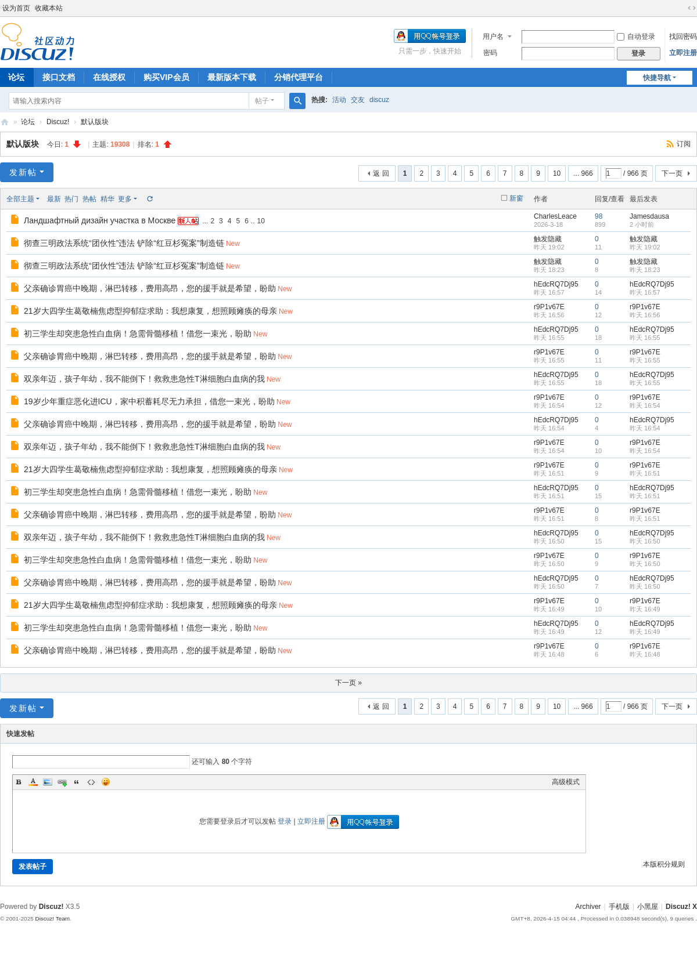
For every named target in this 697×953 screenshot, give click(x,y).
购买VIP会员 (166, 77)
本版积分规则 (664, 864)
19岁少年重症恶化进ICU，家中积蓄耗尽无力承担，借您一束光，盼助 (149, 401)
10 (557, 173)
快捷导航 (657, 78)
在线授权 (109, 77)
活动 (339, 100)
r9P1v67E (549, 307)
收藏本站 (49, 8)
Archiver (588, 907)
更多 (125, 199)
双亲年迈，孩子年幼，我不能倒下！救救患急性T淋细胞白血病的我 (144, 378)
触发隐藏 (548, 239)
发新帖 (23, 172)
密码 (490, 53)
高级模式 (566, 782)
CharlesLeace (555, 216)
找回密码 (683, 36)
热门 (71, 199)
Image (47, 782)
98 (598, 216)
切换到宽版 (692, 8)
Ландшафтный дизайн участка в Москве (99, 220)
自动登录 (636, 36)
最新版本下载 (231, 77)
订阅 (684, 144)
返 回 (381, 173)
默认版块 (95, 122)
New (233, 244)
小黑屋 (647, 907)
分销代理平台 (298, 77)
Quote (76, 782)
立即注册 (683, 53)
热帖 (89, 199)
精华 (107, 199)
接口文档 (58, 77)
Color (33, 782)
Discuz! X (681, 907)
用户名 (493, 36)
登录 (285, 821)
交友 (358, 100)
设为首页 (16, 8)
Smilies (106, 782)
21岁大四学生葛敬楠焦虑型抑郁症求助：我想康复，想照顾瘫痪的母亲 (150, 311)
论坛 (28, 122)
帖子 (262, 101)
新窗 (516, 198)
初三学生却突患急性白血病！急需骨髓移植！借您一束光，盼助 (138, 333)
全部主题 (20, 199)
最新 (54, 199)
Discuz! (57, 122)
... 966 (582, 173)
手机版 (619, 907)
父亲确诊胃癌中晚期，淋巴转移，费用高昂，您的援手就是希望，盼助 (150, 288)
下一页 (672, 173)
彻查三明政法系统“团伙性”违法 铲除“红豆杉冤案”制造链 (124, 243)
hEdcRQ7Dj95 (556, 284)
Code (91, 782)
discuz (379, 100)
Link (62, 782)
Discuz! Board (4, 122)
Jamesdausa (649, 216)
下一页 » (348, 683)
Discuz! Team (52, 918)
